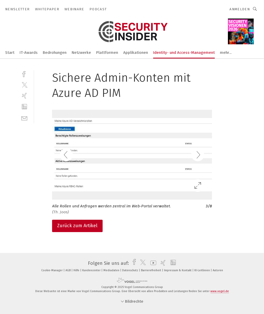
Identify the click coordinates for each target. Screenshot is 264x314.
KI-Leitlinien (202, 270)
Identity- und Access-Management (184, 52)
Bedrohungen (55, 52)
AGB (68, 270)
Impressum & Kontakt (178, 270)
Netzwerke (81, 52)
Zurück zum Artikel (77, 225)
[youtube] (152, 263)
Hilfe (76, 270)
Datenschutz (130, 270)
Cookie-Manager (52, 270)
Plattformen (107, 52)
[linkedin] (24, 107)
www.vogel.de (219, 291)
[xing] (24, 95)
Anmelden (239, 9)
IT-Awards (29, 52)
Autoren (218, 270)
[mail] (24, 118)
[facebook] (24, 73)
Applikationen (135, 52)
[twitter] (24, 84)
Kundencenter (91, 270)
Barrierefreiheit (151, 270)
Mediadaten (111, 270)
